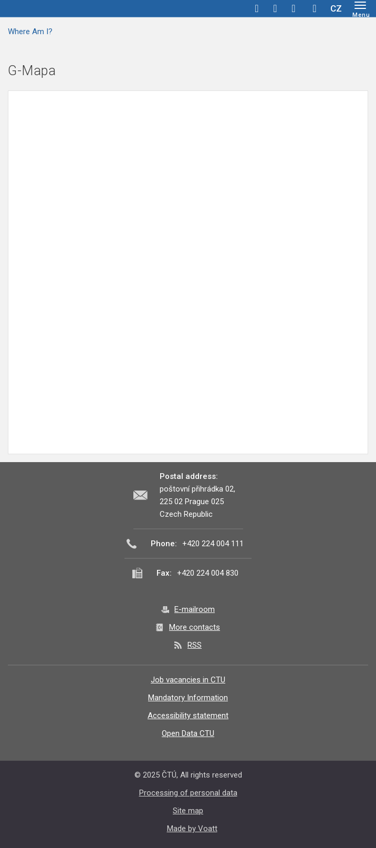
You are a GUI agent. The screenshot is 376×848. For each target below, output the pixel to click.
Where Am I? (30, 31)
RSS (194, 645)
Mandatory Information (188, 697)
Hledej (314, 8)
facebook (257, 8)
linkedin (293, 8)
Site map (188, 810)
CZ (336, 8)
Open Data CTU (188, 733)
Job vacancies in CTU (188, 679)
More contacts (194, 627)
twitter (275, 8)
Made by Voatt (192, 828)
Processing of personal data (188, 793)
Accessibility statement (188, 715)
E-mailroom (194, 609)
